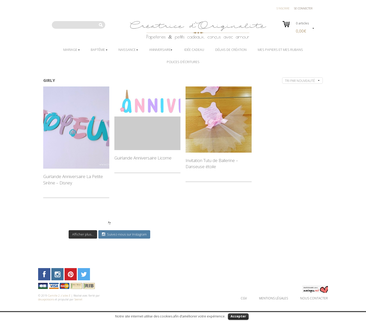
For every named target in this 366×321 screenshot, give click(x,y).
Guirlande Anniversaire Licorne (143, 158)
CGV (244, 298)
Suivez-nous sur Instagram (124, 234)
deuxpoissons (46, 299)
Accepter (238, 316)
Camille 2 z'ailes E (59, 295)
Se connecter (303, 8)
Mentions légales (273, 298)
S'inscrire (283, 8)
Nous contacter (314, 298)
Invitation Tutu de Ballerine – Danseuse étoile (212, 163)
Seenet (78, 299)
